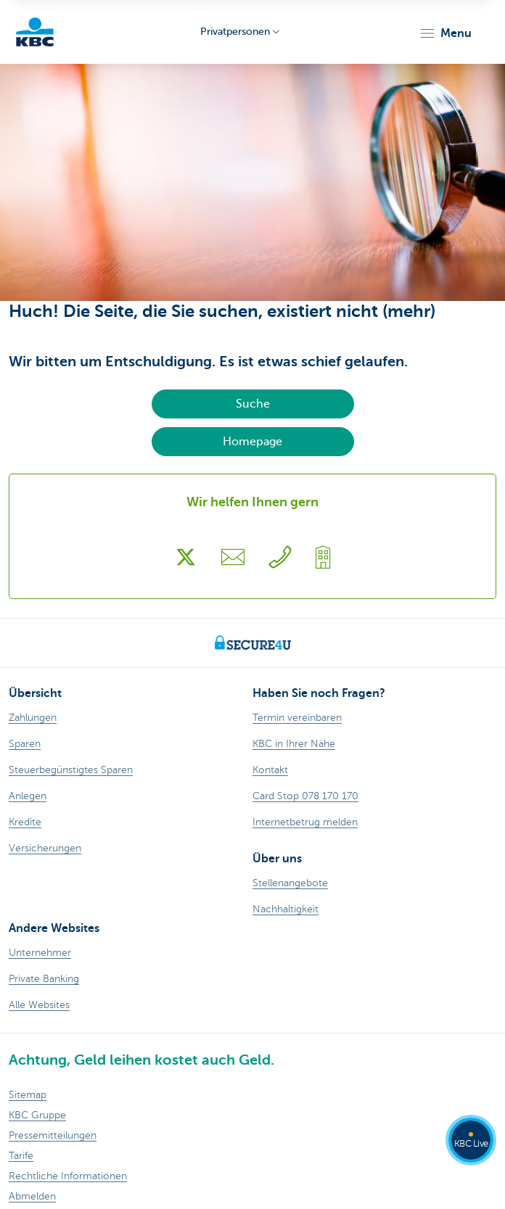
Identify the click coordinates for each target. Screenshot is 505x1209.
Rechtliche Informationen (68, 1176)
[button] (445, 33)
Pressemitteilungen (53, 1135)
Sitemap (27, 1094)
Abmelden (32, 1196)
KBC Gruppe (37, 1115)
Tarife (21, 1155)
